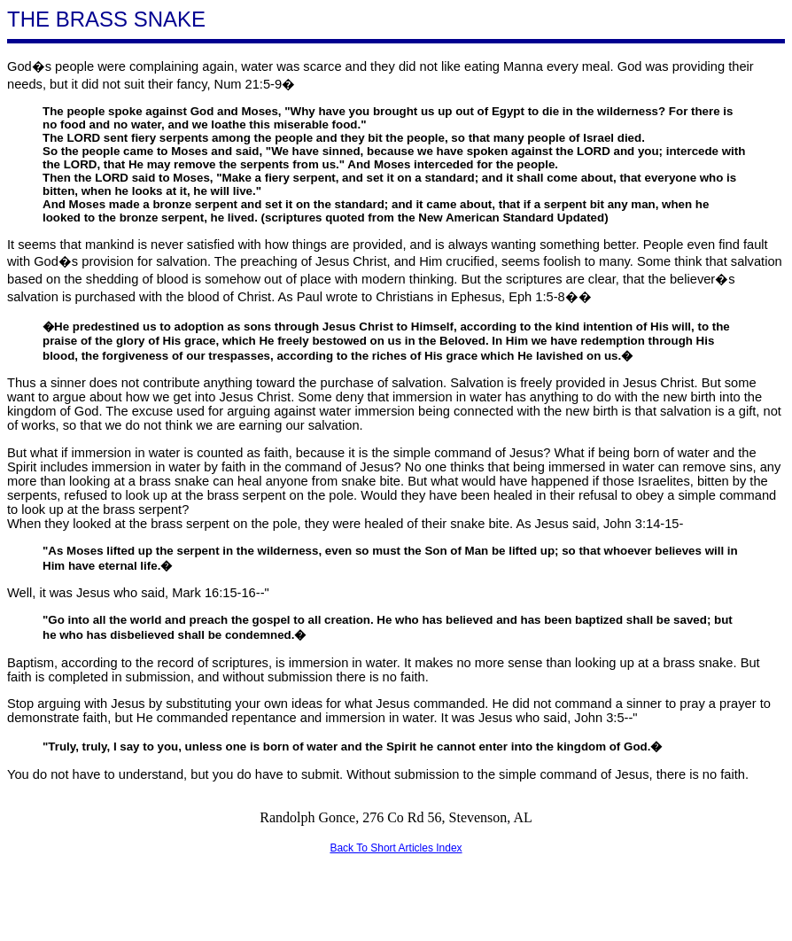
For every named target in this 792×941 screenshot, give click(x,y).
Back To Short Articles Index (396, 848)
